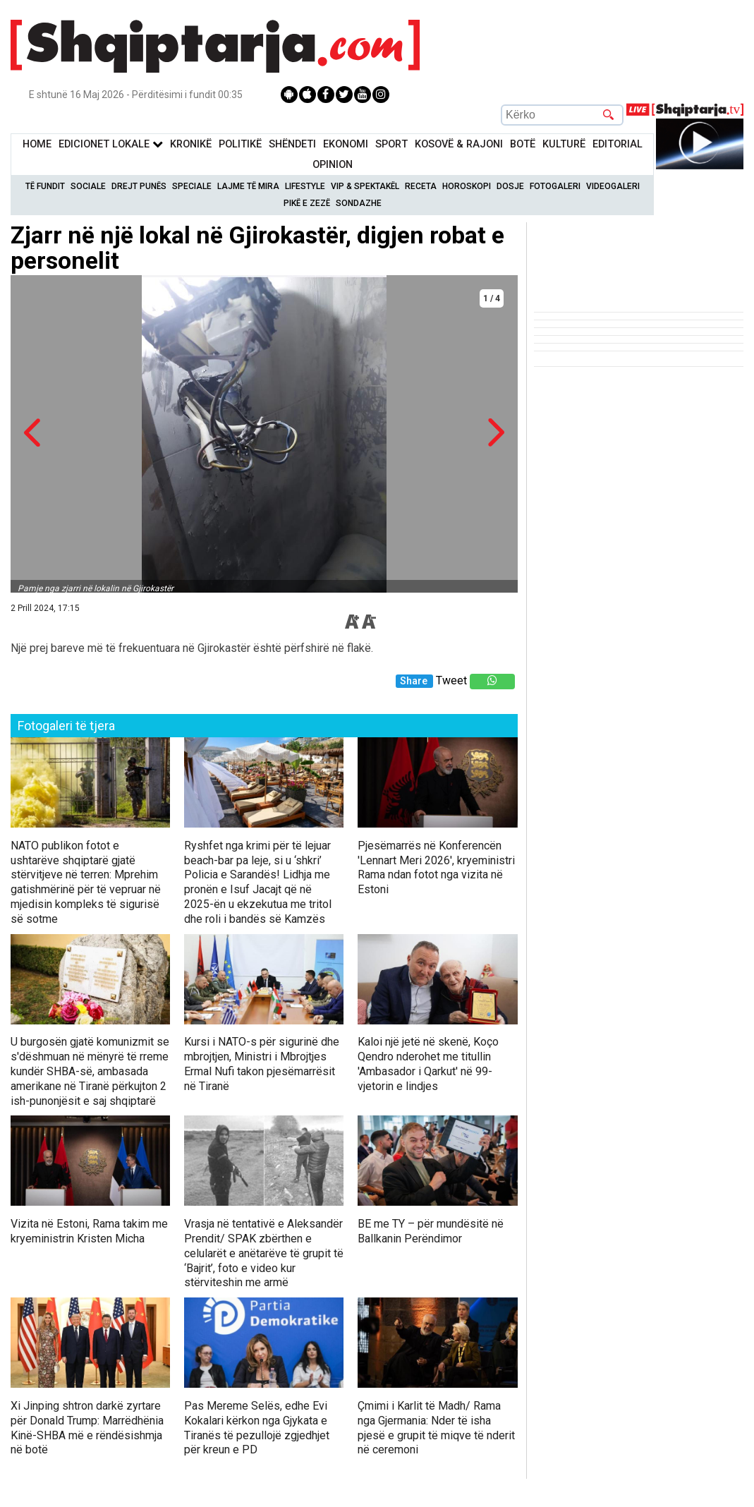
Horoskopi (466, 186)
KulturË (563, 144)
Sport (391, 144)
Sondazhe (359, 203)
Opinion (332, 165)
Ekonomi (345, 144)
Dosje (510, 186)
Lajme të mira (248, 186)
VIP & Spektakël (365, 186)
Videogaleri (613, 186)
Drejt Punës (138, 186)
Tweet (451, 680)
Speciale (192, 186)
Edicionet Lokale (111, 144)
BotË (522, 144)
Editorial (617, 144)
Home (37, 144)
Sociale (88, 186)
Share (413, 681)
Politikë (240, 144)
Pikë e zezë (307, 203)
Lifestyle (305, 186)
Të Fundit (45, 186)
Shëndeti (292, 144)
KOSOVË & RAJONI (459, 144)
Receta (421, 186)
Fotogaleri (555, 186)
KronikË (191, 144)
